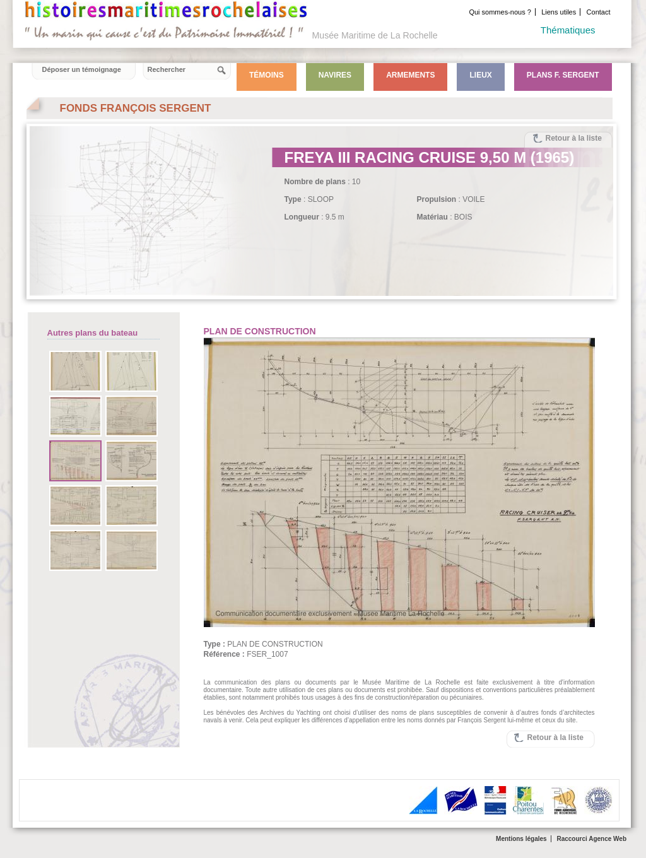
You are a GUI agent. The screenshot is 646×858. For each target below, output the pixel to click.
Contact (599, 12)
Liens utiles (558, 12)
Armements (410, 75)
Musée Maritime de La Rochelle (375, 35)
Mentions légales (521, 838)
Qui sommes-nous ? (500, 12)
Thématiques (568, 30)
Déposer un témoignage (81, 69)
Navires (335, 75)
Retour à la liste (574, 138)
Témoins (266, 75)
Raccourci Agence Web (591, 838)
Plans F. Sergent (563, 75)
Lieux (480, 75)
